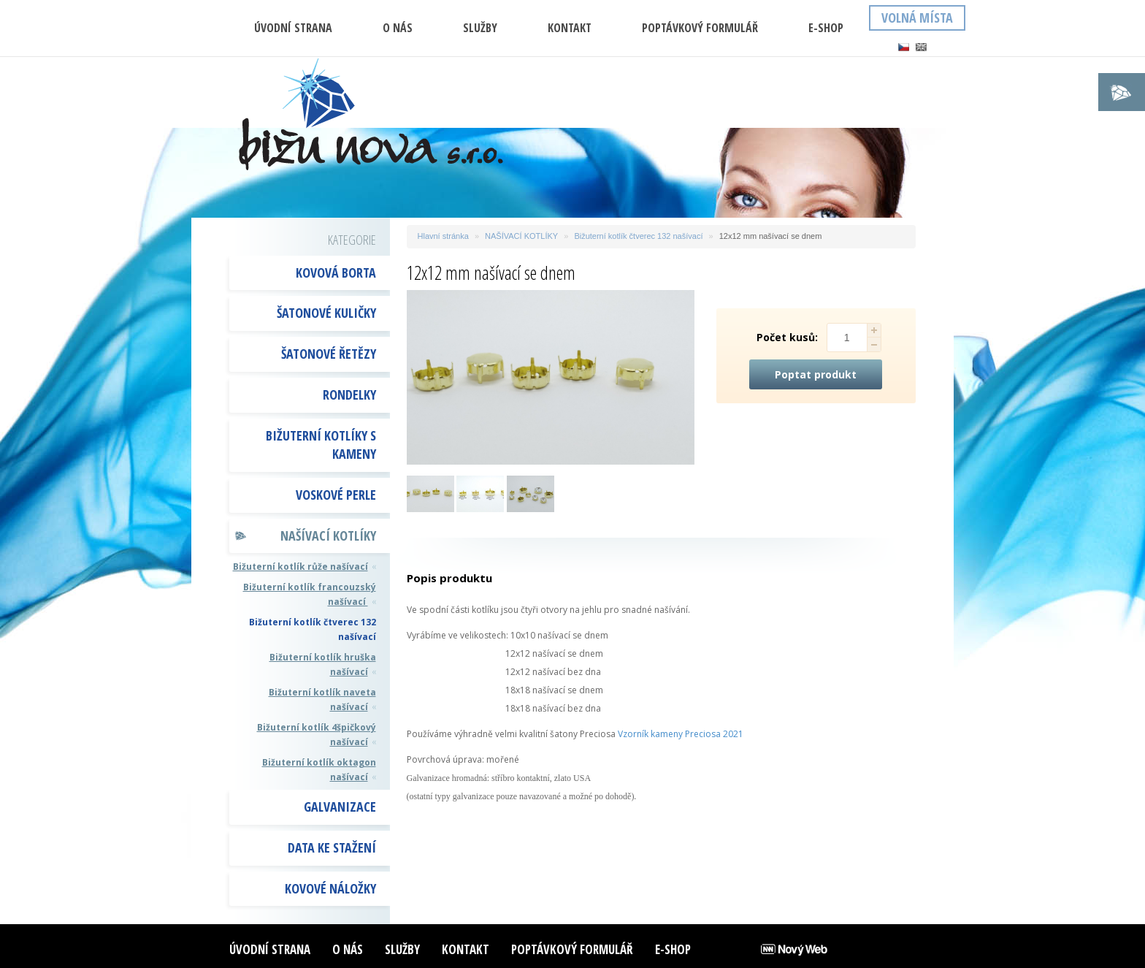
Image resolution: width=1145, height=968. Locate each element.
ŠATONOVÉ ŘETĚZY (328, 353)
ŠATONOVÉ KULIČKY (326, 312)
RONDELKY (349, 394)
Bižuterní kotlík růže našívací (300, 566)
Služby (480, 28)
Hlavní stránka (443, 236)
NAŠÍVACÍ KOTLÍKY (328, 535)
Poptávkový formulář (700, 28)
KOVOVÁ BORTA (336, 272)
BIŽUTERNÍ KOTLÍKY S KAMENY (321, 445)
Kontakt (569, 28)
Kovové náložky (330, 888)
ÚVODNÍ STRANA (293, 28)
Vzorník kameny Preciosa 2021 (680, 734)
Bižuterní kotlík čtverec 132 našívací (638, 236)
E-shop (825, 28)
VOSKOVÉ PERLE (336, 494)
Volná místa (917, 17)
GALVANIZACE (340, 806)
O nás (398, 28)
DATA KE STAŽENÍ (332, 847)
